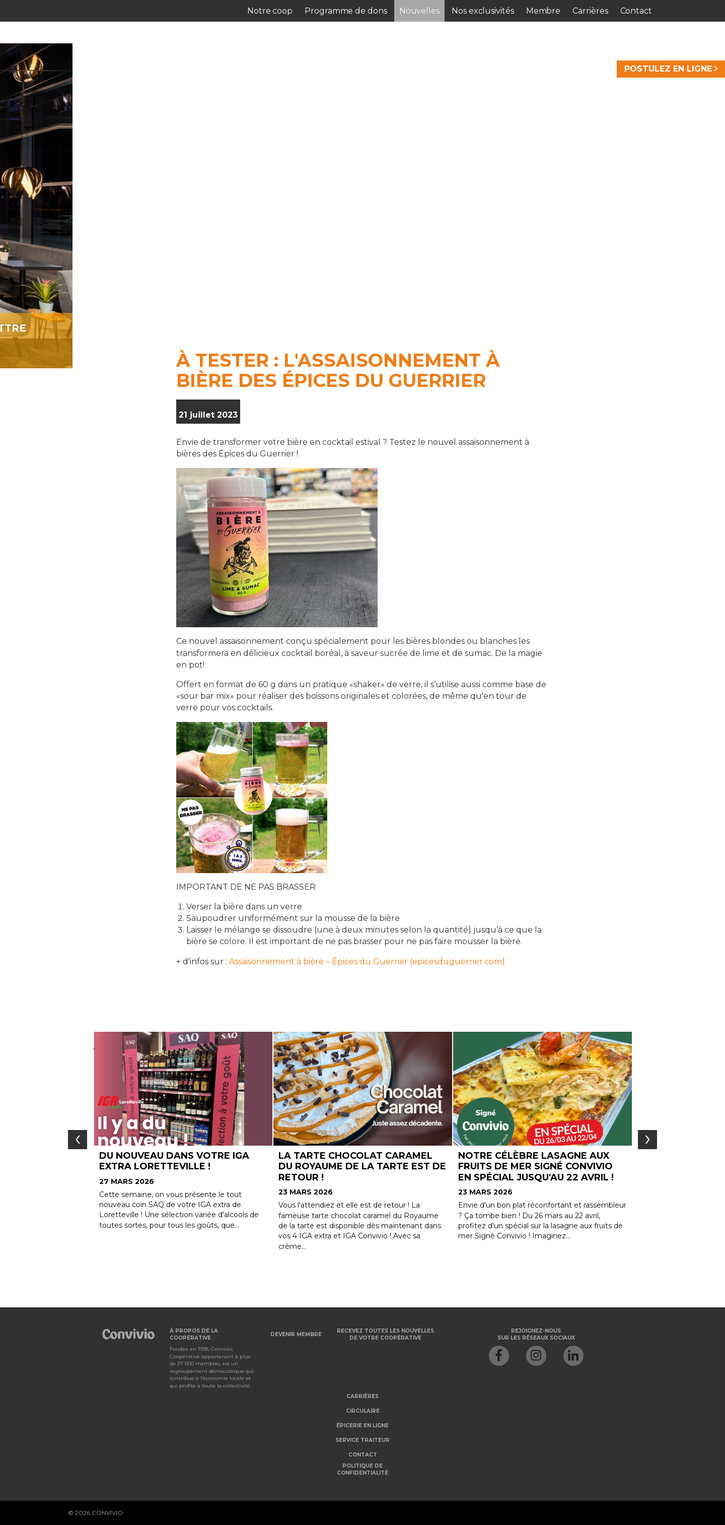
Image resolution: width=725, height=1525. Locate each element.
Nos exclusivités (483, 11)
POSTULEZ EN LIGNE (670, 69)
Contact (636, 11)
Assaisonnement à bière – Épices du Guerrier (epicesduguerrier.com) (367, 961)
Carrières (590, 11)
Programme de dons (346, 11)
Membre (543, 11)
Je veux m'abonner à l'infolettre (494, 328)
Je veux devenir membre (259, 328)
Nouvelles (419, 11)
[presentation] (77, 1139)
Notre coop (270, 11)
